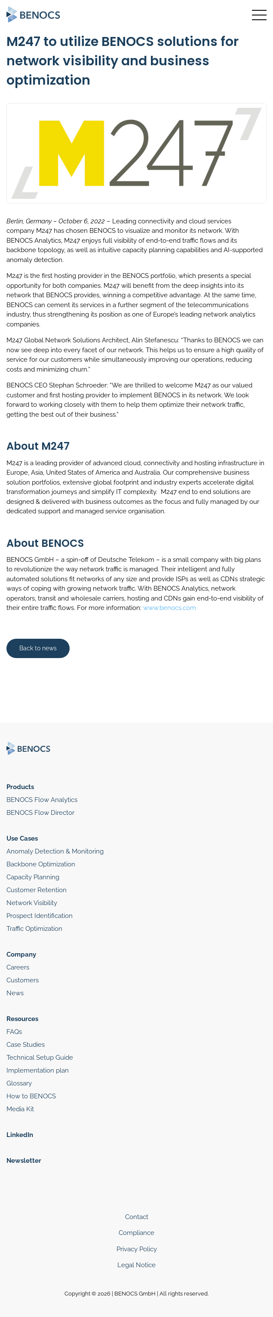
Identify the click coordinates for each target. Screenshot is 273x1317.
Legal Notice (136, 1265)
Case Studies (25, 1045)
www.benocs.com (169, 608)
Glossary (19, 1083)
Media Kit (20, 1109)
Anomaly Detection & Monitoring (55, 851)
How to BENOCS (31, 1096)
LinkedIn (19, 1135)
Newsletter (23, 1161)
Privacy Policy (137, 1249)
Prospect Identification (39, 916)
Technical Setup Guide (39, 1057)
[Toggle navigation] (259, 15)
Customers (22, 980)
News (15, 993)
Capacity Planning (32, 877)
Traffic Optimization (34, 929)
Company (21, 954)
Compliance (136, 1233)
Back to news (38, 648)
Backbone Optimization (40, 864)
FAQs (14, 1032)
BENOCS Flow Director (40, 813)
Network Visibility (31, 903)
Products (20, 787)
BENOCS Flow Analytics (41, 800)
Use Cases (22, 838)
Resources (22, 1019)
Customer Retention (36, 890)
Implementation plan (37, 1070)
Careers (17, 967)
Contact (136, 1217)
